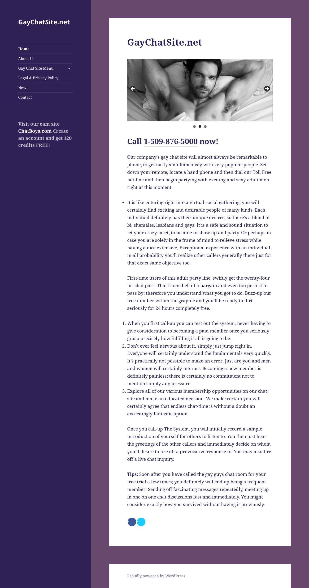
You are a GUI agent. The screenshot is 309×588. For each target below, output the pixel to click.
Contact (25, 97)
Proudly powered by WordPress (156, 576)
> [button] (266, 89)
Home (24, 48)
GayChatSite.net (44, 21)
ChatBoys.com (35, 131)
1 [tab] (194, 126)
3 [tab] (205, 126)
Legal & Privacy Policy (38, 78)
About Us (26, 58)
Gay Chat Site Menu (35, 68)
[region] (200, 90)
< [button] (133, 89)
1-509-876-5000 (171, 141)
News (23, 87)
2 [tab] (200, 126)
